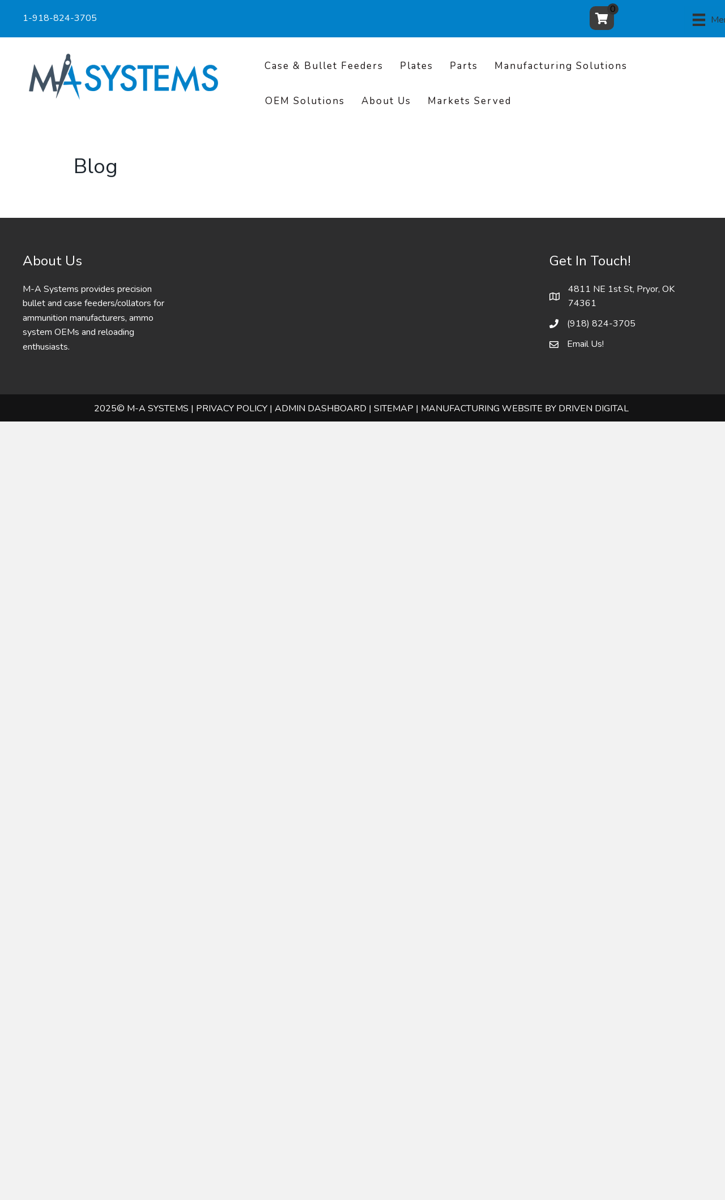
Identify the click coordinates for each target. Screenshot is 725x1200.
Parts (464, 65)
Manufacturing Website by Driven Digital (525, 408)
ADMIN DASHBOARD (320, 408)
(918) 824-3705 (601, 323)
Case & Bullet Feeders (324, 65)
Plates (416, 65)
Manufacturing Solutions (561, 65)
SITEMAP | (396, 408)
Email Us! (585, 344)
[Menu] (670, 20)
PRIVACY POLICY (231, 408)
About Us (386, 100)
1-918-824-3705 (60, 18)
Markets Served (469, 100)
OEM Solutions (305, 100)
